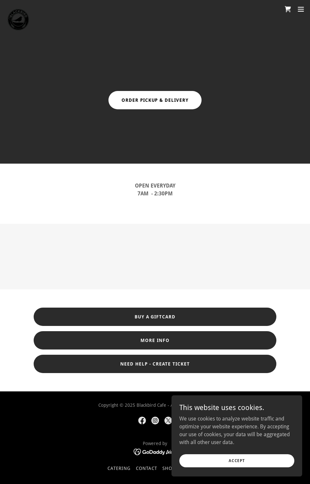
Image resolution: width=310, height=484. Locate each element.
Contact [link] (146, 468)
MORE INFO (155, 340)
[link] (18, 9)
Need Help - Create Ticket (155, 364)
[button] (300, 9)
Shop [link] (168, 468)
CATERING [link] (119, 468)
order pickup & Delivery (155, 100)
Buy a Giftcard (155, 316)
